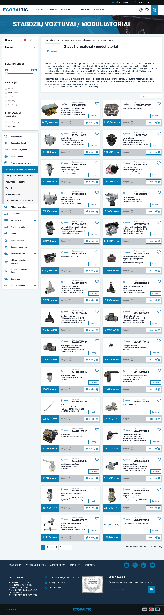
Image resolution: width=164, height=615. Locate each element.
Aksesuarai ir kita (20, 253)
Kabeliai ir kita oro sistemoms (19, 200)
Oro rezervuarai (12, 194)
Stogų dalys (20, 213)
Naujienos (52, 10)
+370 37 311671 (144, 2)
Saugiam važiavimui (20, 247)
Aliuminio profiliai (20, 227)
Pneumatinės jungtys (15, 182)
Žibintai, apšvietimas (20, 207)
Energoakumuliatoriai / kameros (20, 175)
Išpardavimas (13, 136)
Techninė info (84, 10)
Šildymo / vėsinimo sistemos (20, 261)
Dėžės (20, 233)
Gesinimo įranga (20, 240)
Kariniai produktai (20, 285)
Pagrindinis (37, 10)
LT (159, 2)
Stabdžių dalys (20, 156)
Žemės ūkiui (20, 278)
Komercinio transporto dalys (20, 271)
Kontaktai (99, 10)
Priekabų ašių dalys (20, 149)
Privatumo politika (35, 565)
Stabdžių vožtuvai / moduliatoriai (20, 169)
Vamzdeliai (10, 188)
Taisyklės (75, 565)
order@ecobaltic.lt (122, 2)
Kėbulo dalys (20, 220)
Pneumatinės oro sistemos (20, 162)
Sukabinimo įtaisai (20, 143)
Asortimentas (67, 10)
